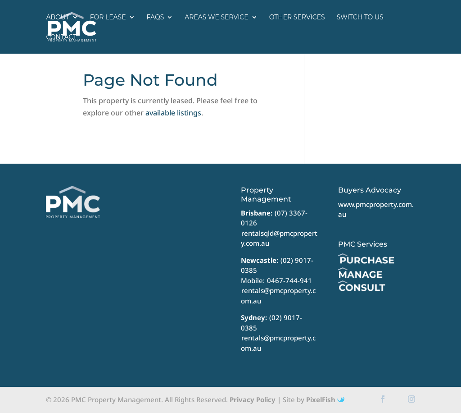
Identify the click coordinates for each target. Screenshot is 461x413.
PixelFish (325, 399)
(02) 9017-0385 (271, 322)
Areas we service (216, 17)
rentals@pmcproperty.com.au (278, 295)
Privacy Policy (253, 399)
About (57, 17)
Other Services (297, 17)
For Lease (108, 17)
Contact (61, 37)
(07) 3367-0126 (274, 218)
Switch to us (360, 17)
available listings (173, 113)
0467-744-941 (289, 280)
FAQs (155, 17)
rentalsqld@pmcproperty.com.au (279, 238)
